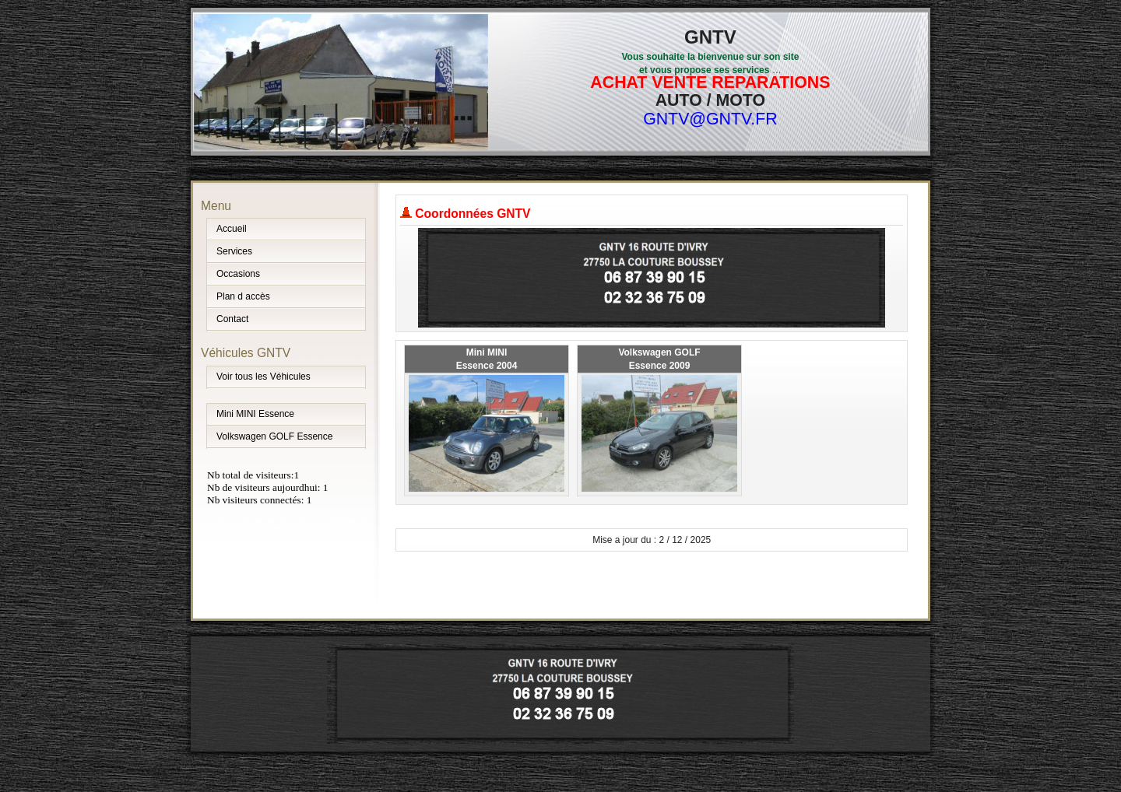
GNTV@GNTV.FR (710, 119)
